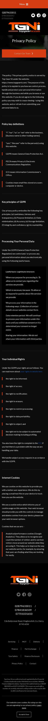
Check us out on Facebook (39, 15)
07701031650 (7, 18)
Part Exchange (30, 649)
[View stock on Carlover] (33, 15)
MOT (24, 642)
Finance (15, 649)
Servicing (11, 642)
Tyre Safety (13, 656)
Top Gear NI (24, 27)
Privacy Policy (17, 663)
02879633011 (9, 12)
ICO (40, 443)
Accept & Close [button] (24, 714)
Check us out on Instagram (44, 15)
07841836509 (7, 16)
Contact (33, 663)
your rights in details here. (31, 371)
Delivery (36, 642)
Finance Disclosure (32, 656)
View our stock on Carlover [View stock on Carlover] (18, 594)
